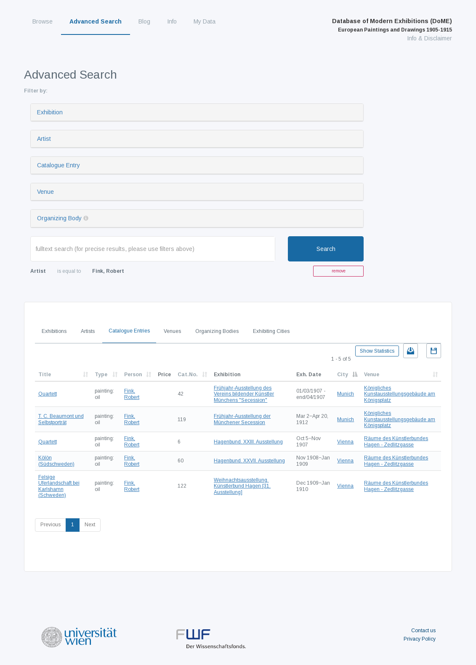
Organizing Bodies (217, 331)
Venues (172, 331)
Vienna (345, 442)
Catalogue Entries (129, 331)
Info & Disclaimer (429, 38)
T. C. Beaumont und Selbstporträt (61, 419)
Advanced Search (95, 21)
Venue (45, 191)
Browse (42, 21)
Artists (88, 331)
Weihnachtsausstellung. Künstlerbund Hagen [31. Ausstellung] (242, 486)
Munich (345, 394)
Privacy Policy (420, 639)
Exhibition (50, 112)
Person (133, 374)
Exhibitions (54, 331)
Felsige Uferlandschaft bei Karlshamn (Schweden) (59, 486)
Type (101, 374)
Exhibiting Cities (271, 331)
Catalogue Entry (58, 165)
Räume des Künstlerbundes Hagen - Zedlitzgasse (396, 441)
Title (44, 374)
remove (339, 271)
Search (325, 248)
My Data (204, 21)
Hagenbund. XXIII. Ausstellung (248, 442)
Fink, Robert (131, 394)
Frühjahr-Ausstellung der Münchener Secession (242, 419)
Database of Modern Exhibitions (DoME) (392, 25)
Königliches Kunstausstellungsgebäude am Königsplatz (399, 394)
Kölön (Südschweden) (56, 461)
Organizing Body (59, 218)
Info (172, 21)
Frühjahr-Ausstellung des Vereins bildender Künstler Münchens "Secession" (244, 394)
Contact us (423, 630)
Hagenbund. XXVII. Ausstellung (249, 461)
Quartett (47, 394)
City (342, 374)
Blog (144, 21)
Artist (44, 138)
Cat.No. (188, 374)
